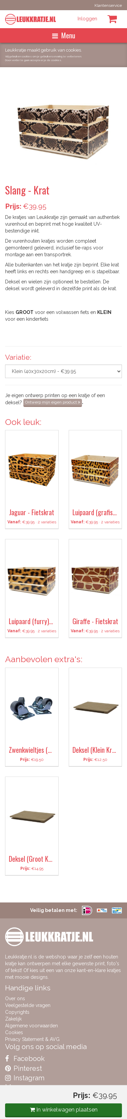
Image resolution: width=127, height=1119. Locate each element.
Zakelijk (13, 1019)
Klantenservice (108, 5)
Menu (63, 35)
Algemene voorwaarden (31, 1025)
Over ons (15, 998)
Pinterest (23, 1068)
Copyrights (17, 1012)
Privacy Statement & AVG (32, 1039)
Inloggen (87, 18)
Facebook (25, 1059)
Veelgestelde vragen (27, 1005)
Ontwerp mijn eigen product (52, 402)
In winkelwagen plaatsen (64, 1109)
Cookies (14, 1032)
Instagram (24, 1078)
